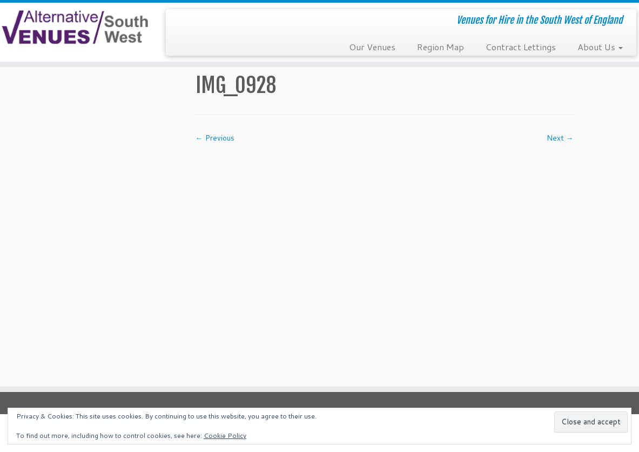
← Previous (215, 137)
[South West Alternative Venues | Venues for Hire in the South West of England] (75, 27)
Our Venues (372, 47)
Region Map (440, 47)
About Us (600, 47)
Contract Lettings (521, 47)
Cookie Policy (225, 435)
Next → (560, 137)
